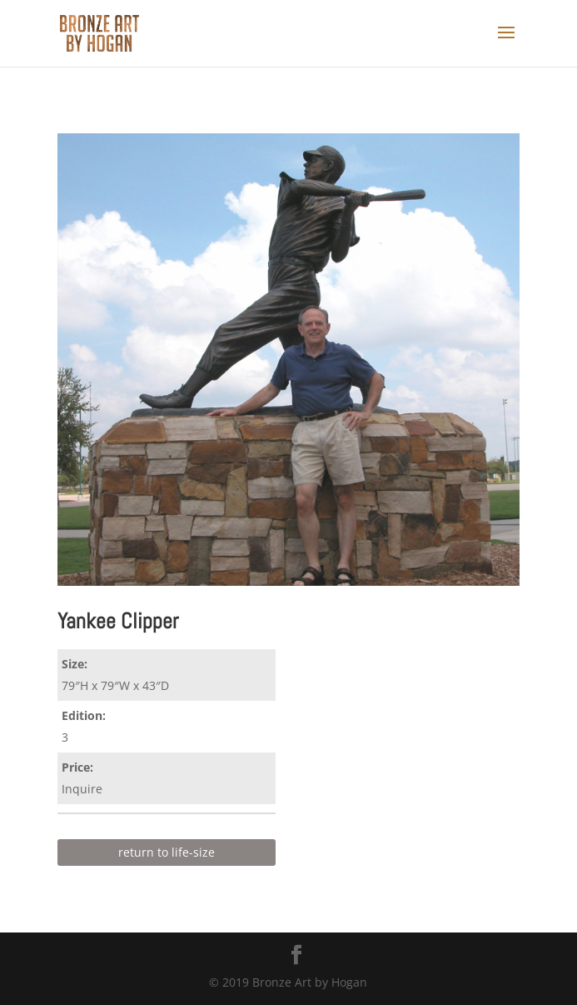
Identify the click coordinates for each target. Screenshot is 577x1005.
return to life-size (166, 852)
